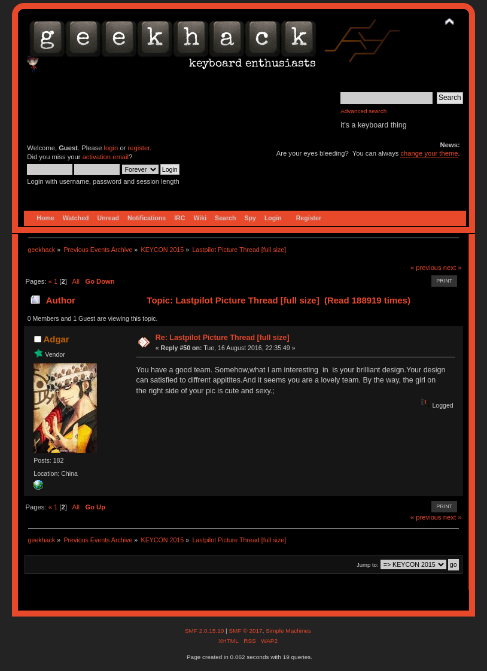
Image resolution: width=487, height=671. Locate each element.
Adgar (56, 339)
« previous (426, 267)
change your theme (429, 153)
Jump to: (368, 564)
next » (452, 267)
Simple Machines (288, 630)
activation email (106, 156)
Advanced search (363, 111)
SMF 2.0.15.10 (205, 630)
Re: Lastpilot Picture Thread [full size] (223, 337)
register (139, 147)
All (76, 281)
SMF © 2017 (245, 630)
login (111, 147)
